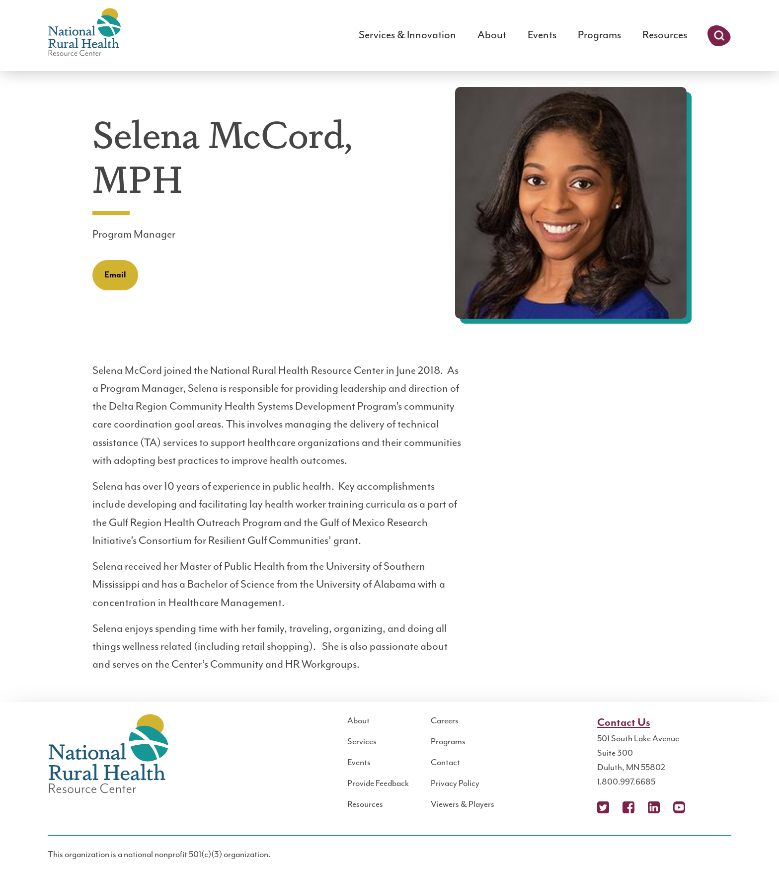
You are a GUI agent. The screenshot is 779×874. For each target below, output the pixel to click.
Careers (445, 721)
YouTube (679, 807)
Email (115, 275)
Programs (599, 35)
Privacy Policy (455, 783)
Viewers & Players (462, 804)
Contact (445, 763)
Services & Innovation (407, 35)
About (491, 35)
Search (719, 36)
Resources (664, 35)
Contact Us (623, 722)
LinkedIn (654, 807)
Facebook (628, 807)
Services (362, 742)
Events (542, 35)
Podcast (704, 807)
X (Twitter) (603, 807)
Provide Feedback (378, 783)
